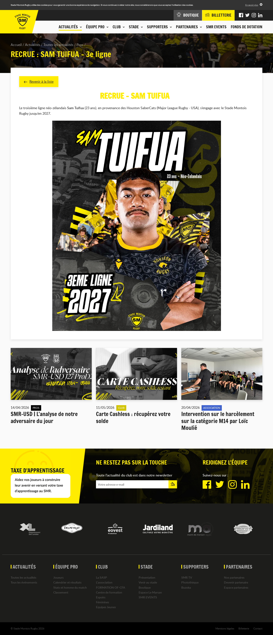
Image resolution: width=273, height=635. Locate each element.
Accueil (16, 44)
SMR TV (186, 577)
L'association (104, 582)
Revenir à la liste (39, 81)
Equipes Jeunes (106, 607)
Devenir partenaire (236, 582)
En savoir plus (251, 4)
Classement (60, 592)
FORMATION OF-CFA (110, 587)
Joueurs (58, 577)
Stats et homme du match (70, 587)
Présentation (147, 577)
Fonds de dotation (246, 27)
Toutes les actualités (58, 44)
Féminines (102, 602)
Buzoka (186, 587)
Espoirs (100, 597)
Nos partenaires (234, 577)
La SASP (101, 577)
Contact (257, 628)
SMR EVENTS (216, 27)
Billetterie (243, 628)
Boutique (145, 587)
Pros (80, 44)
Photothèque (190, 582)
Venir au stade (148, 582)
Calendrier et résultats (67, 582)
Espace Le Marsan (150, 592)
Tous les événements (24, 582)
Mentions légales (224, 628)
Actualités (32, 44)
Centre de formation (109, 592)
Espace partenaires (236, 587)
